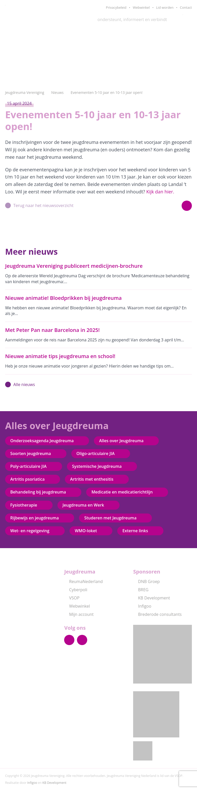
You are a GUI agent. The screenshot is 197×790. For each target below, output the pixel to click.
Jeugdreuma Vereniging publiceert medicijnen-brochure (74, 265)
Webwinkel (141, 7)
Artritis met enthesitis (91, 479)
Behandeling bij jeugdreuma (38, 492)
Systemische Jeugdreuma (97, 466)
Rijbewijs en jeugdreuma (34, 518)
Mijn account (79, 614)
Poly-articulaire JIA (28, 466)
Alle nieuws (20, 384)
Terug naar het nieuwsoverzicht (39, 205)
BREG (141, 589)
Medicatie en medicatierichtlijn (122, 492)
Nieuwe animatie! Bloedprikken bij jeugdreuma (63, 297)
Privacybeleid (116, 7)
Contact (186, 7)
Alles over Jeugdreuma (121, 440)
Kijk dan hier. (160, 192)
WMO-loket (86, 531)
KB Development (151, 598)
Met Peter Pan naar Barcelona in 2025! (52, 330)
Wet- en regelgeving (29, 531)
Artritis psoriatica (27, 479)
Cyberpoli (75, 589)
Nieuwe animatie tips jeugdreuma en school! (60, 356)
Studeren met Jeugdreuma (110, 518)
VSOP (71, 598)
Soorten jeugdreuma (30, 453)
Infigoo (142, 606)
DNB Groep (146, 581)
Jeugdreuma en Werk (83, 505)
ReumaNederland (83, 581)
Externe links (135, 531)
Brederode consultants (157, 614)
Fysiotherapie (23, 505)
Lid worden (165, 7)
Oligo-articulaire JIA (95, 453)
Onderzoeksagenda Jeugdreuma (42, 440)
